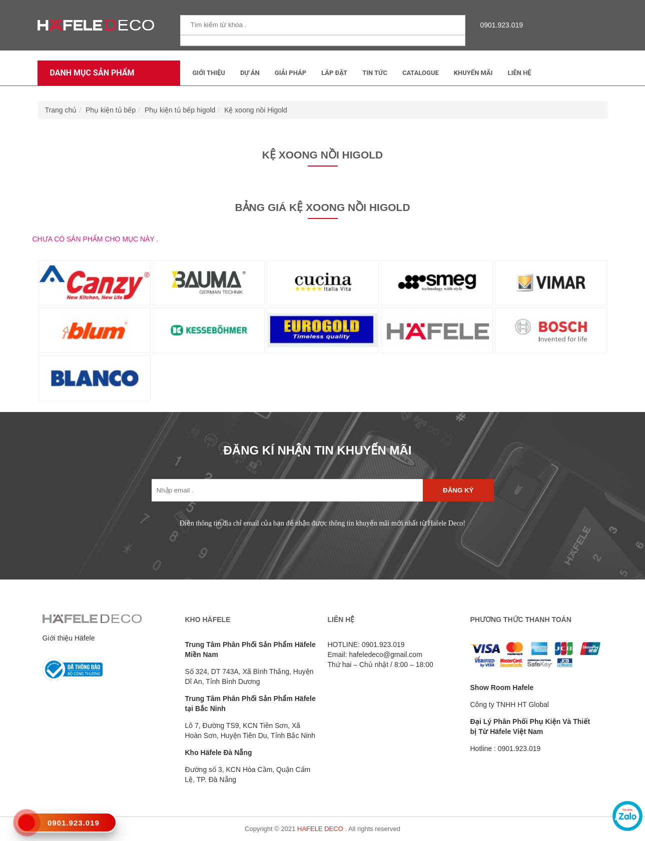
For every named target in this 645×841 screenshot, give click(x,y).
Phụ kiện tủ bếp (111, 110)
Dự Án (250, 72)
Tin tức (374, 72)
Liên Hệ (519, 72)
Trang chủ (61, 110)
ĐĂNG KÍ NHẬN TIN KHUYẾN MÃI (318, 450)
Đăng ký (458, 490)
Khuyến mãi (473, 72)
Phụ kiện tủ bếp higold (180, 110)
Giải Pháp (290, 72)
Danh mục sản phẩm (90, 73)
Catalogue (420, 72)
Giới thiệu (209, 72)
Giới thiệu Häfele (69, 638)
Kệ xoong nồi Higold (255, 110)
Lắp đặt (334, 72)
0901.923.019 (499, 25)
